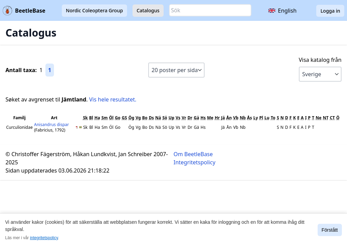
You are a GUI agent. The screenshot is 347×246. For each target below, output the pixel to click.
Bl (91, 118)
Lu (266, 118)
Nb (243, 118)
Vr (184, 118)
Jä (223, 118)
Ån (229, 118)
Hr (217, 118)
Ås (249, 118)
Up (172, 118)
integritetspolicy (44, 237)
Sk (85, 118)
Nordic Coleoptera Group (94, 10)
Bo (144, 118)
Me (210, 118)
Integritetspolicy (195, 162)
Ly (255, 118)
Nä (158, 118)
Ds (151, 118)
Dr (190, 118)
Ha (97, 118)
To (273, 118)
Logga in (330, 11)
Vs (178, 118)
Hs (203, 118)
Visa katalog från (320, 60)
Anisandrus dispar (51, 124)
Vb (235, 118)
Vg (138, 118)
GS (124, 118)
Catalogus (148, 10)
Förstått (330, 230)
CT (332, 118)
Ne (318, 118)
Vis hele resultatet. (112, 99)
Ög (131, 118)
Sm (104, 118)
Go (117, 118)
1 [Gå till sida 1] (49, 70)
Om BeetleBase (193, 154)
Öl (111, 118)
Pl (261, 118)
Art (54, 118)
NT (326, 118)
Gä (196, 118)
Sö (164, 118)
